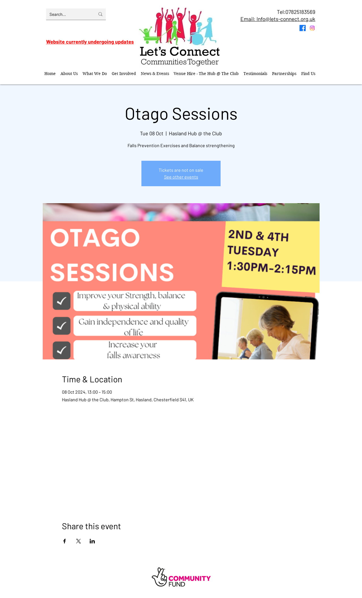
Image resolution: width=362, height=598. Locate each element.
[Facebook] (302, 28)
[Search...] (68, 14)
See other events (181, 176)
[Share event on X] (78, 541)
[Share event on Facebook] (64, 541)
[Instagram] (312, 28)
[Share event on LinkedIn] (92, 541)
